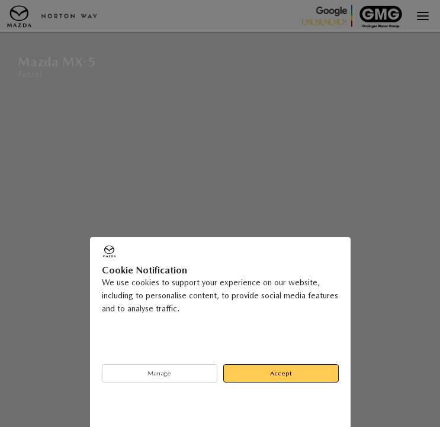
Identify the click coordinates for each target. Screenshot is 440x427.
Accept (281, 373)
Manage (159, 373)
